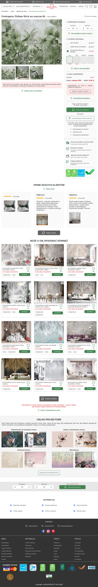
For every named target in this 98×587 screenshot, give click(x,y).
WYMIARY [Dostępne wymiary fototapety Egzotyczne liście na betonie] (57, 274)
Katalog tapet (5, 542)
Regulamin (28, 556)
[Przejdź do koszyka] (95, 6)
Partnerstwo (28, 545)
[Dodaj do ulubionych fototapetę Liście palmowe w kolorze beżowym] (93, 306)
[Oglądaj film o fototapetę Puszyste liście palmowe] (27, 261)
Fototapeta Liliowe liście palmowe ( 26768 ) (77, 383)
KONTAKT (81, 6)
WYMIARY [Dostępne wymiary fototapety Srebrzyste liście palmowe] (90, 351)
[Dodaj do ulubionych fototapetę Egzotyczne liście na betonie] (60, 269)
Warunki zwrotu (29, 548)
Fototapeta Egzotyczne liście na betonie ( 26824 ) (46, 269)
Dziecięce (56, 556)
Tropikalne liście (6, 274)
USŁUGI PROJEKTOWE (22, 6)
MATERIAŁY (73, 6)
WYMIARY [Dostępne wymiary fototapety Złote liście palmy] (25, 388)
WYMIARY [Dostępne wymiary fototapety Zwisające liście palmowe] (25, 351)
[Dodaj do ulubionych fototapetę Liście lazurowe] (60, 346)
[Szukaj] (86, 6)
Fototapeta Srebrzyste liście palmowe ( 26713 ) (79, 346)
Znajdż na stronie (6, 548)
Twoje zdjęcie (5, 545)
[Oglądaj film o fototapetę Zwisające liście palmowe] (27, 338)
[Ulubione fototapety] (90, 6)
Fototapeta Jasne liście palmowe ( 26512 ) (77, 269)
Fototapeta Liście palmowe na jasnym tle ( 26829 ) (46, 306)
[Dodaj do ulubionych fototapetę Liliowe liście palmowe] (93, 383)
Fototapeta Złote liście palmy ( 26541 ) (13, 383)
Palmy (14, 274)
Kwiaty (56, 551)
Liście (75, 351)
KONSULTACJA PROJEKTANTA (49, 472)
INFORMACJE (36, 6)
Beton (37, 274)
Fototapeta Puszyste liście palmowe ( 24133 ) (12, 269)
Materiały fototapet (6, 553)
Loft (42, 274)
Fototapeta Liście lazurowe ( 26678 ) (45, 346)
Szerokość (73, 25)
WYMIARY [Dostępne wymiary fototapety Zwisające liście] (57, 388)
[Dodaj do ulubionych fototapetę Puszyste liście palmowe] (28, 269)
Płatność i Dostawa (6, 556)
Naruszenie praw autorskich (32, 551)
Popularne (56, 542)
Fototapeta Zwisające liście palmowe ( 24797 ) (13, 346)
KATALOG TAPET (7, 6)
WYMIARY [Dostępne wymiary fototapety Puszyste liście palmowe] (25, 274)
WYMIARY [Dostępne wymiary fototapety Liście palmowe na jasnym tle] (58, 313)
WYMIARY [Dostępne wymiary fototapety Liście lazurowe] (57, 351)
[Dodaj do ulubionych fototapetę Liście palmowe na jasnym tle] (60, 306)
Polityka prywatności (30, 553)
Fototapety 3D (58, 545)
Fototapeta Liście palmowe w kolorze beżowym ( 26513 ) (79, 306)
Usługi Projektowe (6, 551)
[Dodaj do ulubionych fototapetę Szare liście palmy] (28, 306)
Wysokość (87, 25)
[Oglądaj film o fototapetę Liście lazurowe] (60, 338)
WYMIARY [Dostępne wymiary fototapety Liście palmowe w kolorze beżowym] (90, 311)
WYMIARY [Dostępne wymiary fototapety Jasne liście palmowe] (90, 274)
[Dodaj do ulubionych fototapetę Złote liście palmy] (28, 383)
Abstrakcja (57, 548)
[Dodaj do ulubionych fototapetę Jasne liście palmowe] (93, 269)
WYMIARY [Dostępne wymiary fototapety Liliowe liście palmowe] (90, 388)
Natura (56, 559)
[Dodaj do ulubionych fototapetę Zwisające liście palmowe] (28, 346)
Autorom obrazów (30, 542)
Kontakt (3, 559)
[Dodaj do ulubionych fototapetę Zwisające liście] (60, 383)
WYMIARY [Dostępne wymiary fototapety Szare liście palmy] (25, 311)
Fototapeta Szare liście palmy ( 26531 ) (13, 306)
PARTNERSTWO (63, 6)
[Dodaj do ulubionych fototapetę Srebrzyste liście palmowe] (93, 346)
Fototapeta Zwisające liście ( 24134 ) (45, 383)
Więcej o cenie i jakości (80, 91)
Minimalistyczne (39, 314)
